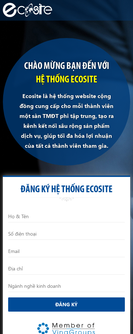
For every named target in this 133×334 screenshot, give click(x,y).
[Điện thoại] (66, 234)
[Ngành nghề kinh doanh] (66, 286)
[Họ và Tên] (66, 216)
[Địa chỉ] (66, 269)
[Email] (66, 251)
